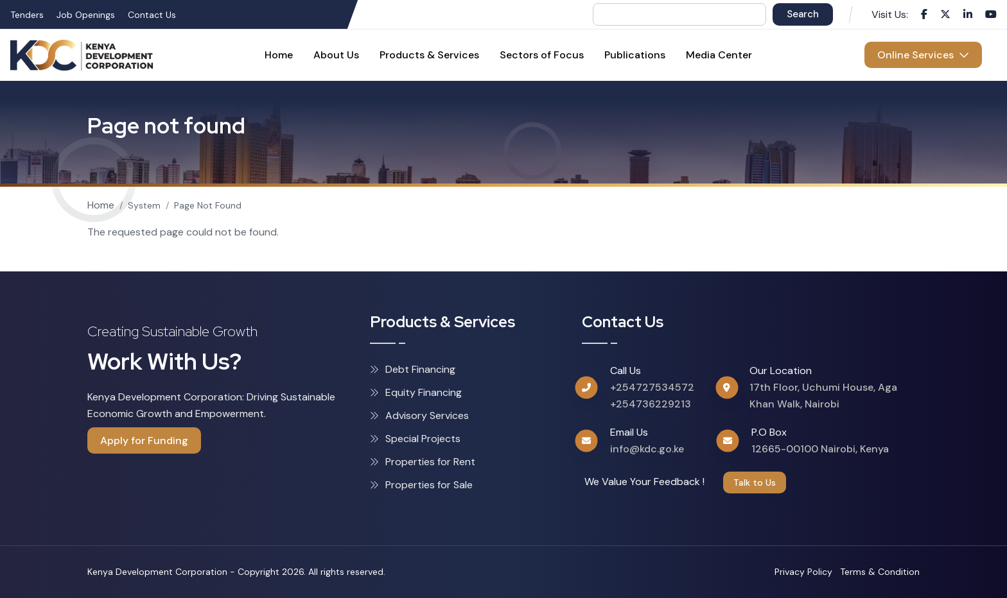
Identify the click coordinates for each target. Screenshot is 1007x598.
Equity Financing (416, 392)
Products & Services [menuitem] (429, 55)
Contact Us (152, 15)
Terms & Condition (880, 571)
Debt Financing (412, 369)
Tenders (27, 15)
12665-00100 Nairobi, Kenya (820, 449)
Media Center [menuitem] (719, 55)
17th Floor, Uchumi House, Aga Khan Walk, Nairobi (823, 395)
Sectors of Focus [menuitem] (542, 55)
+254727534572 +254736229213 (652, 395)
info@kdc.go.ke (647, 449)
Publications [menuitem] (634, 55)
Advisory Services (419, 415)
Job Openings (86, 15)
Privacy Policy (803, 571)
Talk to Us (754, 482)
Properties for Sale (421, 484)
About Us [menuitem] (336, 55)
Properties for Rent (422, 461)
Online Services (923, 55)
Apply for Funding (144, 440)
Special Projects (415, 438)
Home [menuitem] (279, 55)
